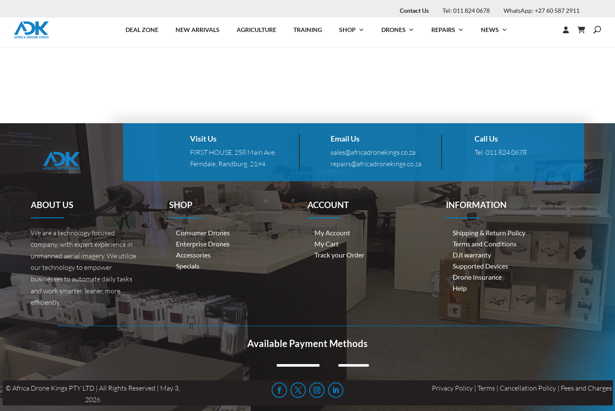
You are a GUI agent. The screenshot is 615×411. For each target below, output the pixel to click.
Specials (187, 266)
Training (307, 29)
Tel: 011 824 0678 (466, 10)
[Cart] (585, 29)
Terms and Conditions (485, 244)
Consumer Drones (203, 233)
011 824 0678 (506, 152)
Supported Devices (480, 266)
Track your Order (339, 255)
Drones (397, 29)
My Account (332, 233)
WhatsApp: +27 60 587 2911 (542, 10)
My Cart (326, 244)
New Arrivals (198, 29)
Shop (351, 29)
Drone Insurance (477, 277)
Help (460, 288)
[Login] (548, 29)
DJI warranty (472, 255)
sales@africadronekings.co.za (373, 152)
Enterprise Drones (203, 244)
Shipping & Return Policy (489, 233)
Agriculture (256, 29)
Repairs (447, 29)
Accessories (193, 255)
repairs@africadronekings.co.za (376, 163)
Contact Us (414, 10)
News (494, 29)
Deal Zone (142, 29)
